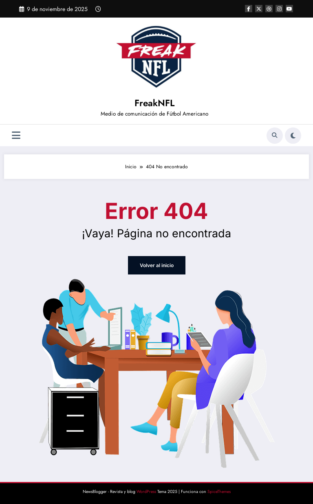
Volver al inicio (157, 265)
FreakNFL (154, 102)
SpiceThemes (219, 491)
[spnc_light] (293, 135)
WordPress (146, 491)
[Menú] (16, 135)
